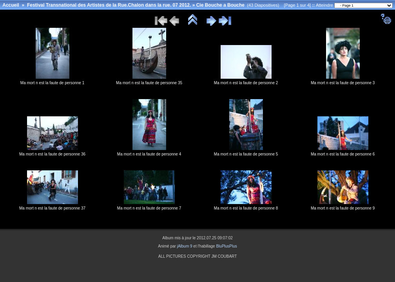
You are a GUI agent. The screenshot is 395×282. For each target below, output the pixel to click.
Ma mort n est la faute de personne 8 (246, 208)
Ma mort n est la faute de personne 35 (149, 83)
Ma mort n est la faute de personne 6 (343, 154)
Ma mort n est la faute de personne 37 (52, 208)
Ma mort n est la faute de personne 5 (246, 154)
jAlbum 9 (184, 246)
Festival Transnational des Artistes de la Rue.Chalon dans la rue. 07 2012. (109, 5)
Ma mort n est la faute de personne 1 (52, 83)
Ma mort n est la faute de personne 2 (246, 83)
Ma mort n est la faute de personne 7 (149, 208)
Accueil (10, 5)
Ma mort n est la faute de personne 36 (52, 154)
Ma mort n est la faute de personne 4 (149, 154)
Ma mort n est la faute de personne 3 (343, 83)
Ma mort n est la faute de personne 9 (343, 208)
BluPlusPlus (226, 246)
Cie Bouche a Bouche (220, 5)
